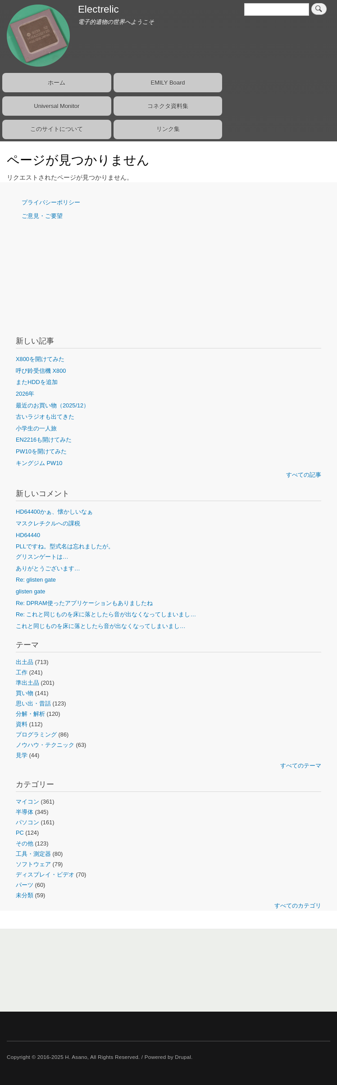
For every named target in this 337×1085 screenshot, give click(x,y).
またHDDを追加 (37, 382)
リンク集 (168, 129)
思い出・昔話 (33, 703)
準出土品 (27, 682)
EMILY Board (167, 82)
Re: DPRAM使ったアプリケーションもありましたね (84, 603)
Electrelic (98, 9)
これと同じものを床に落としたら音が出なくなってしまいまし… (101, 626)
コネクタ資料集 (167, 106)
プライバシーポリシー (51, 202)
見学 (21, 755)
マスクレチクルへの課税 (48, 523)
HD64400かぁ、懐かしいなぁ (54, 511)
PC (20, 832)
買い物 (24, 693)
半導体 (24, 812)
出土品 (24, 662)
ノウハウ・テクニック (45, 744)
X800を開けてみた (40, 359)
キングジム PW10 (39, 463)
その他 (24, 843)
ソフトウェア (33, 864)
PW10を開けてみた (41, 451)
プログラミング (36, 734)
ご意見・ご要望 (42, 215)
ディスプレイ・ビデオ (45, 874)
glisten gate (30, 591)
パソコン (27, 822)
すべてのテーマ (300, 765)
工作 (21, 672)
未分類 (24, 895)
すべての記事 (303, 474)
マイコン (27, 801)
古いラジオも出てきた (45, 416)
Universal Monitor (56, 106)
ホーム (56, 82)
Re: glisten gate (36, 579)
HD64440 (28, 535)
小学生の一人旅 (36, 428)
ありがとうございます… (48, 568)
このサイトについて (56, 129)
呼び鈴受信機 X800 (41, 370)
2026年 (25, 393)
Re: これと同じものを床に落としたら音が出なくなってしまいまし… (106, 614)
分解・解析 (30, 713)
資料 (21, 724)
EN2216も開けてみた (44, 439)
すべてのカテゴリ (297, 905)
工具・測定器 (33, 853)
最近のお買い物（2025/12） (52, 405)
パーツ (24, 885)
